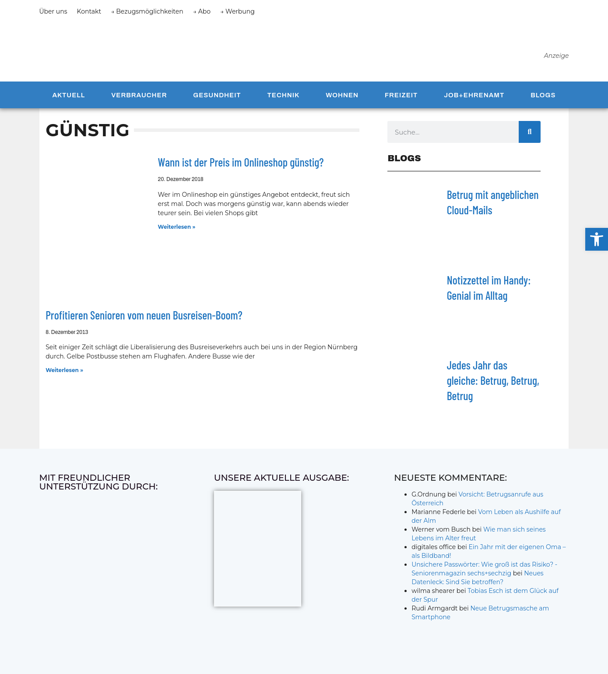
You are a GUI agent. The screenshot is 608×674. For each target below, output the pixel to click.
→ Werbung (237, 11)
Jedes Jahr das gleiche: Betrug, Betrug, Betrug (493, 383)
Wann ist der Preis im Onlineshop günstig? (241, 164)
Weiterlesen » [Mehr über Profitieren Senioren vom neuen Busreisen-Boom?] (64, 372)
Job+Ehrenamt (474, 97)
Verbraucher (139, 97)
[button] (596, 239)
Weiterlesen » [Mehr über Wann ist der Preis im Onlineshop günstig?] (177, 229)
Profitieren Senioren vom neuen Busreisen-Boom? (144, 317)
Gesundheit (217, 97)
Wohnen (342, 97)
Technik (283, 97)
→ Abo (202, 11)
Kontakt (89, 11)
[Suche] (530, 134)
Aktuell (68, 97)
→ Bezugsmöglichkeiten (147, 11)
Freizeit (401, 97)
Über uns (53, 11)
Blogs (543, 97)
